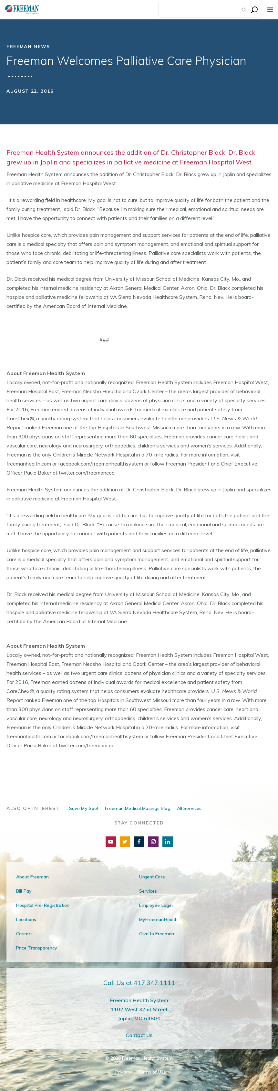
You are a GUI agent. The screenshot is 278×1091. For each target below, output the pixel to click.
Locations (26, 919)
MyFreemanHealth (158, 919)
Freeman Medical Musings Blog (137, 808)
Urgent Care (152, 877)
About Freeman (32, 877)
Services (148, 891)
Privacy (123, 1072)
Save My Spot (83, 808)
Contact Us (139, 1035)
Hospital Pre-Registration (42, 905)
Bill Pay (24, 891)
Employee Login (156, 905)
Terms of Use (152, 1072)
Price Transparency (36, 948)
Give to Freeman (156, 934)
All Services (189, 808)
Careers (24, 934)
